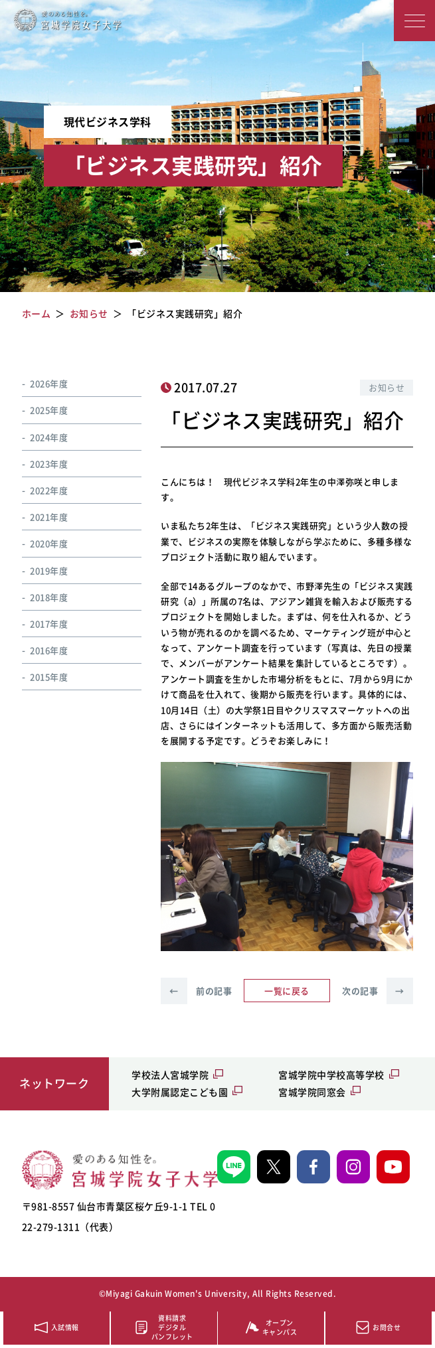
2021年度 (49, 516)
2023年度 (49, 463)
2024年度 (49, 437)
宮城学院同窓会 (312, 1091)
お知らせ (386, 387)
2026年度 (49, 383)
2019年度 (49, 570)
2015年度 (49, 676)
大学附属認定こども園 (179, 1091)
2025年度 (49, 410)
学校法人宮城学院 (170, 1074)
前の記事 (196, 991)
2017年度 (49, 623)
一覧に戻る (286, 990)
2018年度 (49, 597)
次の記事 (377, 991)
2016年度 (49, 650)
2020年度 (49, 543)
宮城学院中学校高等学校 (331, 1074)
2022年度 (49, 490)
